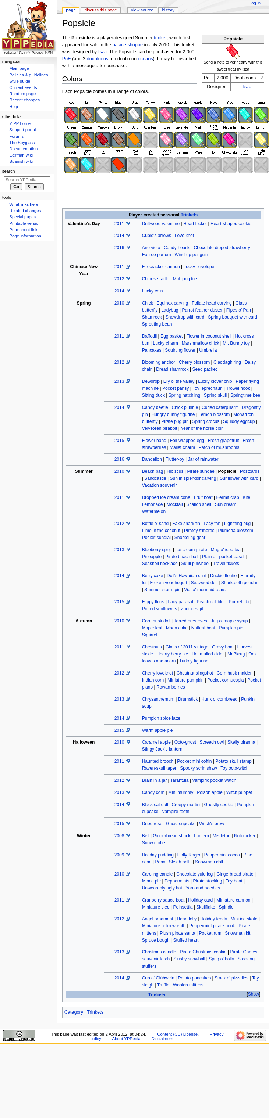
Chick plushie (184, 407)
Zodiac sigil (192, 608)
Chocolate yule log (194, 874)
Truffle (163, 985)
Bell (145, 835)
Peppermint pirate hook (212, 925)
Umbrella (208, 350)
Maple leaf (152, 627)
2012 (119, 278)
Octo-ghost (185, 742)
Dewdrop (151, 381)
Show (253, 994)
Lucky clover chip (215, 381)
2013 (119, 381)
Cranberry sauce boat (163, 900)
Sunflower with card (239, 478)
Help (13, 106)
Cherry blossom (194, 362)
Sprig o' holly (221, 958)
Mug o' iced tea (226, 549)
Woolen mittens (188, 985)
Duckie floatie (223, 575)
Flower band (154, 440)
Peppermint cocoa (222, 855)
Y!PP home (20, 123)
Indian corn (153, 680)
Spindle (226, 907)
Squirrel (149, 634)
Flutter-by (175, 459)
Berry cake (152, 575)
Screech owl (212, 742)
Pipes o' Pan (238, 310)
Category (73, 1012)
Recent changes (24, 100)
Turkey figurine (193, 661)
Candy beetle (155, 407)
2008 (119, 835)
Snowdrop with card (185, 317)
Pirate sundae (200, 471)
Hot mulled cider (208, 654)
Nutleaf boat (203, 627)
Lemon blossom (214, 414)
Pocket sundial (156, 537)
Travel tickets (226, 563)
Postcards (250, 471)
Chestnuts (152, 647)
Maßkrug (236, 654)
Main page (19, 68)
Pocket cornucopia (225, 680)
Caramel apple (156, 742)
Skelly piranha (241, 742)
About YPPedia (126, 1038)
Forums (16, 136)
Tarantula (179, 780)
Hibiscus (175, 471)
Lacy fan (212, 523)
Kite (247, 497)
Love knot (184, 235)
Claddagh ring (227, 362)
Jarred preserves (190, 620)
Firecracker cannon (161, 266)
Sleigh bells (180, 861)
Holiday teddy (213, 918)
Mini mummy (180, 792)
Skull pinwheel (195, 563)
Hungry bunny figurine (173, 414)
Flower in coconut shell (208, 336)
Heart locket (195, 223)
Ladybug (169, 310)
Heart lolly (187, 918)
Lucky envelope (199, 266)
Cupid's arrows (156, 235)
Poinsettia (182, 907)
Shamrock (152, 317)
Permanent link (23, 229)
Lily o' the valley (179, 381)
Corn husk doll (156, 620)
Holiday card (200, 900)
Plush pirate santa (177, 933)
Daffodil (149, 336)
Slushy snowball (189, 958)
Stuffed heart (185, 940)
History (168, 10)
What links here (23, 204)
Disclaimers (162, 1038)
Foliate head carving (212, 303)
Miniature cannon (233, 900)
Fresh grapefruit (223, 440)
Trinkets (189, 215)
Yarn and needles (202, 888)
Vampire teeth (175, 811)
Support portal (22, 129)
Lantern (201, 835)
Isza (247, 86)
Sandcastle (155, 478)
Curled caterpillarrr (220, 407)
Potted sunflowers (159, 608)
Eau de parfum (156, 254)
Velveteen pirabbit (159, 428)
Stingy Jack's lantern (162, 749)
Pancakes (152, 350)
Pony (160, 861)
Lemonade (152, 504)
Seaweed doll (204, 582)
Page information (25, 236)
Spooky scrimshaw (198, 768)
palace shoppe (127, 44)
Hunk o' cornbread (219, 699)
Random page (22, 93)
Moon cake (177, 627)
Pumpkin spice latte (161, 718)
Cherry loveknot (157, 673)
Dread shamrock (172, 369)
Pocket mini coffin (194, 761)
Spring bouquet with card (232, 317)
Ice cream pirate (191, 549)
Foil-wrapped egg (187, 440)
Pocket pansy (175, 388)
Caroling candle (157, 874)
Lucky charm (165, 343)
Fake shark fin (186, 523)
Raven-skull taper (159, 768)
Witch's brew (211, 823)
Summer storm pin (162, 589)
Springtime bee (245, 395)
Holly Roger (189, 855)
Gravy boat (223, 647)
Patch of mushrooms (219, 447)
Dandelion (152, 459)
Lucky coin (152, 291)
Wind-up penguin (191, 254)
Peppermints (177, 881)
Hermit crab (227, 497)
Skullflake (205, 907)
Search (8, 171)
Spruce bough (156, 940)
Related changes (25, 210)
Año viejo (151, 247)
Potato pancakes (194, 978)
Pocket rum (210, 933)
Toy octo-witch (234, 768)
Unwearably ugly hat (162, 888)
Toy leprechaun (207, 388)
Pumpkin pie (231, 627)
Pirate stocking (207, 881)
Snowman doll (209, 861)
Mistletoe (221, 835)
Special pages (22, 217)
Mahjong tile (185, 278)
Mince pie (151, 881)
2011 (119, 223)
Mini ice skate (244, 918)
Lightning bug (237, 523)
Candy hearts (177, 247)
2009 (119, 855)
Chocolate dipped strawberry (222, 247)
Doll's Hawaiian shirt (186, 575)
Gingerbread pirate (234, 874)
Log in (256, 3)
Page (71, 10)
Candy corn (153, 792)
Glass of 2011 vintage (187, 647)
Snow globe (153, 842)
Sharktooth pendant (240, 582)
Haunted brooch (158, 761)
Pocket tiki (239, 601)
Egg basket (171, 336)
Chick (147, 303)
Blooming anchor (158, 362)
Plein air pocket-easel (223, 556)
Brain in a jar (154, 780)
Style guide (19, 81)
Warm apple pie (157, 730)
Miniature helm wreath (164, 925)
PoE (66, 58)
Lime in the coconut (161, 530)
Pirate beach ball (181, 556)
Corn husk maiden (235, 673)
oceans (145, 58)
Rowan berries (170, 687)
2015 (119, 440)
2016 (119, 247)
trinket (160, 37)
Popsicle (227, 471)
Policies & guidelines (28, 75)
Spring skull (215, 395)
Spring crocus (205, 421)
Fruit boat (203, 497)
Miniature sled (156, 907)
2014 (119, 235)
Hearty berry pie (172, 654)
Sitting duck (153, 395)
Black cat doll (155, 804)
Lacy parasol (180, 601)
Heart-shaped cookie (230, 223)
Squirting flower (180, 350)
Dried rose (152, 823)
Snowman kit (237, 933)
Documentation (23, 149)
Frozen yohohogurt (168, 582)
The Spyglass (22, 142)
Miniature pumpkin (185, 680)
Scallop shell (198, 504)
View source (142, 10)
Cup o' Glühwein (158, 978)
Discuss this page (101, 10)
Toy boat (234, 881)
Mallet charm (182, 447)
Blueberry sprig (157, 549)
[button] (253, 994)
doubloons (98, 58)
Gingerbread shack (172, 835)
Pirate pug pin (174, 421)
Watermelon (154, 511)
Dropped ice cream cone (166, 497)
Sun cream (225, 504)
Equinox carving (172, 303)
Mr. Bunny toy (236, 343)
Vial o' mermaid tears (205, 589)
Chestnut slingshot (195, 673)
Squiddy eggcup (239, 421)
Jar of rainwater (203, 459)
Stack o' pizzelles (231, 978)
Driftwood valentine (161, 223)
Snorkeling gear (189, 537)
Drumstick (188, 699)
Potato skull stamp (233, 761)
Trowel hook (238, 388)
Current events (23, 87)
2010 (119, 303)
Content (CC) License (177, 1034)
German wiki (21, 155)
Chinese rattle (155, 278)
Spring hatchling (184, 395)
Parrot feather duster (202, 310)
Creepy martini (185, 804)
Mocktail (174, 504)
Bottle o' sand (155, 523)
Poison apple (210, 792)
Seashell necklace (160, 563)
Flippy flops (153, 601)
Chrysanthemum (158, 699)
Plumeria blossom (235, 530)
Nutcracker (244, 835)
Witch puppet (239, 792)
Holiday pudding (158, 855)
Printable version (24, 223)
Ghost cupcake (180, 823)
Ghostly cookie (218, 804)
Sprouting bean (157, 324)
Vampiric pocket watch (214, 780)
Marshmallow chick (200, 343)
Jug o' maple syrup (229, 620)
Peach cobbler (211, 601)
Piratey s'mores (199, 530)
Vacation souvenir (159, 485)
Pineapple (152, 556)
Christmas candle (159, 952)
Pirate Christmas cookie (203, 952)
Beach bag (152, 471)
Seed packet (204, 369)
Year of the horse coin (202, 428)
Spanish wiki (21, 161)
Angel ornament (157, 918)
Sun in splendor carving (193, 478)
